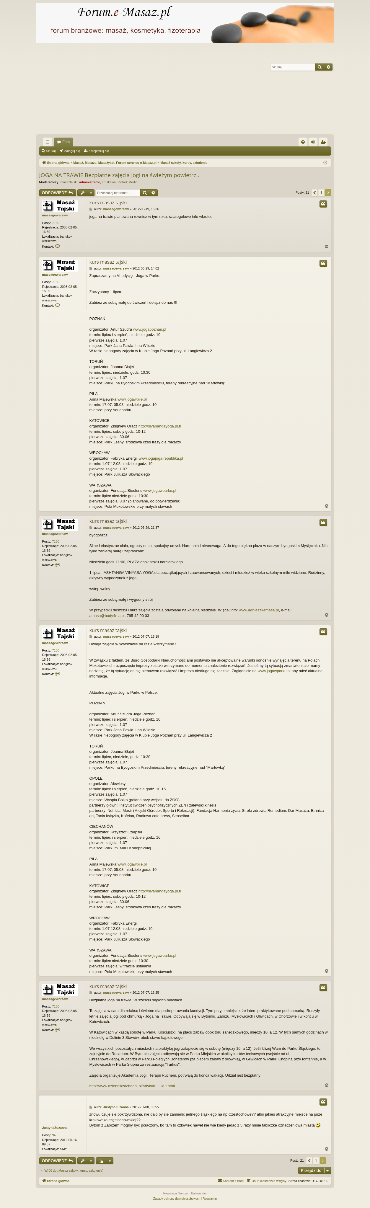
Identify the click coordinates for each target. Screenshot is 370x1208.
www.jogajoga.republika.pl (160, 458)
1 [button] (321, 192)
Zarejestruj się (99, 151)
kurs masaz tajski (108, 202)
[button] (314, 192)
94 (54, 1135)
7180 (55, 223)
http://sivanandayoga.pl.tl (159, 426)
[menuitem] (303, 142)
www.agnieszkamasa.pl (259, 610)
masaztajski (69, 182)
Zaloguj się (72, 151)
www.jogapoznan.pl (149, 329)
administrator (89, 182)
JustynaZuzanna (55, 1127)
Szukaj (51, 151)
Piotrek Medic (127, 182)
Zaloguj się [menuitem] (314, 143)
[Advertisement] (185, 90)
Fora (66, 142)
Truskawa (109, 182)
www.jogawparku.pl (159, 490)
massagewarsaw (55, 215)
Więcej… (48, 143)
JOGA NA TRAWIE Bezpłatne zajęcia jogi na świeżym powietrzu (119, 175)
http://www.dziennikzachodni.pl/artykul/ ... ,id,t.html (132, 1086)
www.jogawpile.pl (132, 399)
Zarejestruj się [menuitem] (324, 143)
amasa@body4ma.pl (107, 615)
